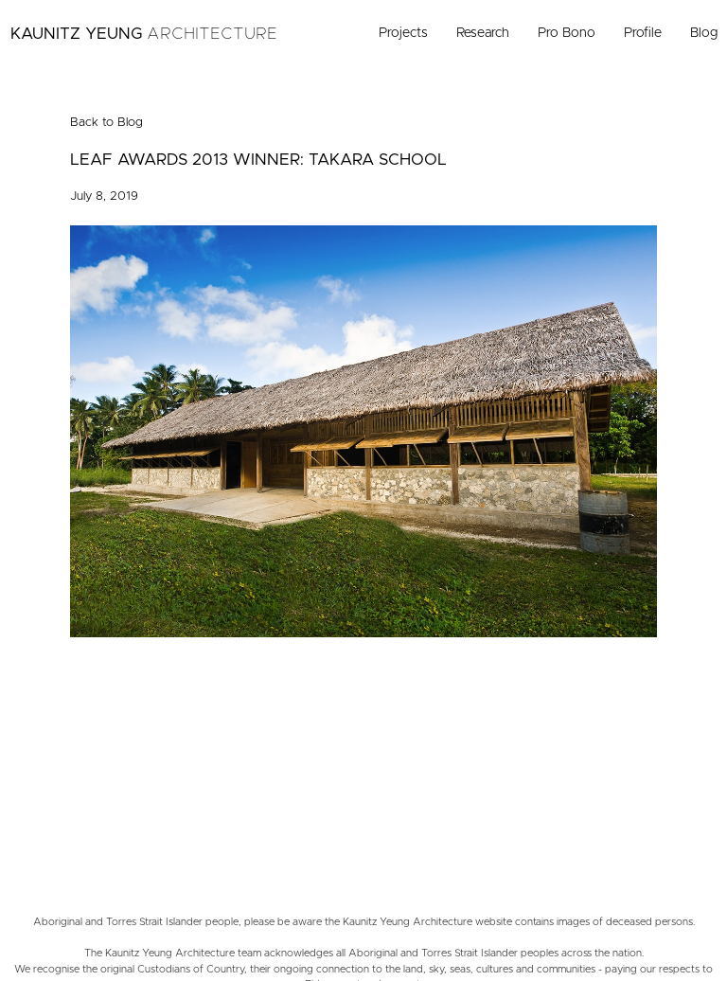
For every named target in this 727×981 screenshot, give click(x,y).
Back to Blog (106, 122)
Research (482, 33)
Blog (704, 33)
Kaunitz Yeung (143, 34)
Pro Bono (566, 33)
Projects (403, 33)
